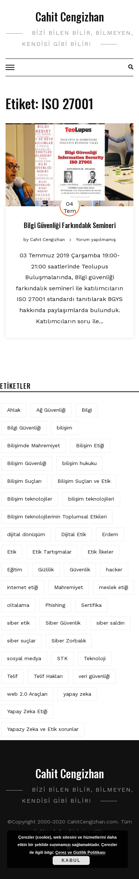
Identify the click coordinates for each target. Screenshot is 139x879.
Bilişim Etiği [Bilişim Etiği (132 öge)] (90, 445)
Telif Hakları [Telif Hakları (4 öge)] (48, 676)
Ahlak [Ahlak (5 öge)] (13, 410)
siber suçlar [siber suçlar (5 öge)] (21, 641)
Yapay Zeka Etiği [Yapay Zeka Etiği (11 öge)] (27, 711)
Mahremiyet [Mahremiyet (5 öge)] (68, 587)
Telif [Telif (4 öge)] (12, 676)
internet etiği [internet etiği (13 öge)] (22, 587)
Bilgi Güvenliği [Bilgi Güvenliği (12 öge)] (24, 428)
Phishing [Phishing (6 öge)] (55, 605)
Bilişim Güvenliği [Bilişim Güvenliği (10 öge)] (26, 463)
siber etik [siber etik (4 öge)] (18, 623)
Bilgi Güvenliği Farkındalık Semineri (70, 225)
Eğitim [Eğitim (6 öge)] (14, 569)
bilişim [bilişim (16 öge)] (64, 428)
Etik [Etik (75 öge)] (11, 552)
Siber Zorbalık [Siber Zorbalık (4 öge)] (69, 641)
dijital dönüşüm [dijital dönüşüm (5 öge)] (26, 534)
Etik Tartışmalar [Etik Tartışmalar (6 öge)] (52, 552)
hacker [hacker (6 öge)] (114, 569)
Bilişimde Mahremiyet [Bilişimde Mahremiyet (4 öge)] (33, 445)
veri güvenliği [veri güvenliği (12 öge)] (94, 676)
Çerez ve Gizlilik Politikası (80, 852)
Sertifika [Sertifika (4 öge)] (91, 605)
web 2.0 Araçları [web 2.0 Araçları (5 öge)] (27, 694)
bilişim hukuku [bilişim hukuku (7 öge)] (79, 463)
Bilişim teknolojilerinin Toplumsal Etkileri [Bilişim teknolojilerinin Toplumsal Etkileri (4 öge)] (57, 516)
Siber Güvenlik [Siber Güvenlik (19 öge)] (63, 623)
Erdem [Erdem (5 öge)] (110, 534)
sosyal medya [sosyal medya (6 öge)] (24, 658)
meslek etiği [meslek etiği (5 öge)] (113, 587)
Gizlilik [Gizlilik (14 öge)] (46, 569)
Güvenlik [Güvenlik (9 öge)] (80, 569)
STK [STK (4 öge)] (62, 658)
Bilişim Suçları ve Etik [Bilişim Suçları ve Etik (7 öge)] (83, 481)
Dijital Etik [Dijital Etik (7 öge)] (73, 534)
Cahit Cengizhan (70, 16)
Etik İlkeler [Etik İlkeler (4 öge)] (100, 552)
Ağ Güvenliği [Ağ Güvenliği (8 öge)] (51, 410)
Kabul (71, 860)
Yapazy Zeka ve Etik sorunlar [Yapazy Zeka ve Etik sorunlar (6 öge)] (43, 729)
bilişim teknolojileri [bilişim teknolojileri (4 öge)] (91, 499)
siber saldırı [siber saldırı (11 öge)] (110, 623)
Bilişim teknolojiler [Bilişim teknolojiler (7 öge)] (29, 499)
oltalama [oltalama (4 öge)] (18, 605)
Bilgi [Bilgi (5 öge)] (87, 410)
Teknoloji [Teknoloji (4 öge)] (95, 658)
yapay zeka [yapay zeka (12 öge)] (77, 694)
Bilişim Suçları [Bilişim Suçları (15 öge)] (24, 481)
